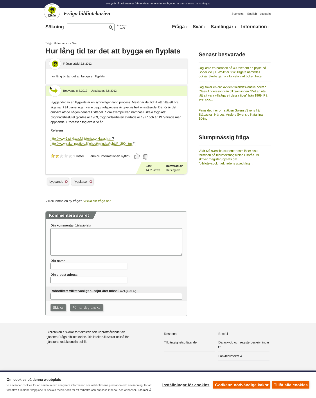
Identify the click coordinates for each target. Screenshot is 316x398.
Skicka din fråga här (96, 201)
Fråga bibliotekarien (57, 43)
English (252, 13)
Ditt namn (57, 261)
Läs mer (143, 390)
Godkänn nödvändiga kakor (241, 385)
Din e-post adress (63, 274)
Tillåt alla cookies (291, 385)
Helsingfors (173, 170)
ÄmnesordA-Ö (122, 26)
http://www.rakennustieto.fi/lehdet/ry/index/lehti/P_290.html (91, 143)
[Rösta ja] (137, 156)
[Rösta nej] (145, 157)
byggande (56, 181)
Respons (170, 334)
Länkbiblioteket (228, 356)
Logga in (265, 13)
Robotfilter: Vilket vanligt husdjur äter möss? (84, 291)
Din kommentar (62, 225)
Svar (198, 26)
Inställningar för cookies (185, 385)
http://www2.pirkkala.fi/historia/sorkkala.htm (80, 138)
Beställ (223, 334)
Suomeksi (238, 13)
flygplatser (81, 181)
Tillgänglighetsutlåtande (180, 342)
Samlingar (222, 26)
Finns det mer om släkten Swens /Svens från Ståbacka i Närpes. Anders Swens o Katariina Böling (231, 114)
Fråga (178, 26)
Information (254, 26)
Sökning (54, 26)
